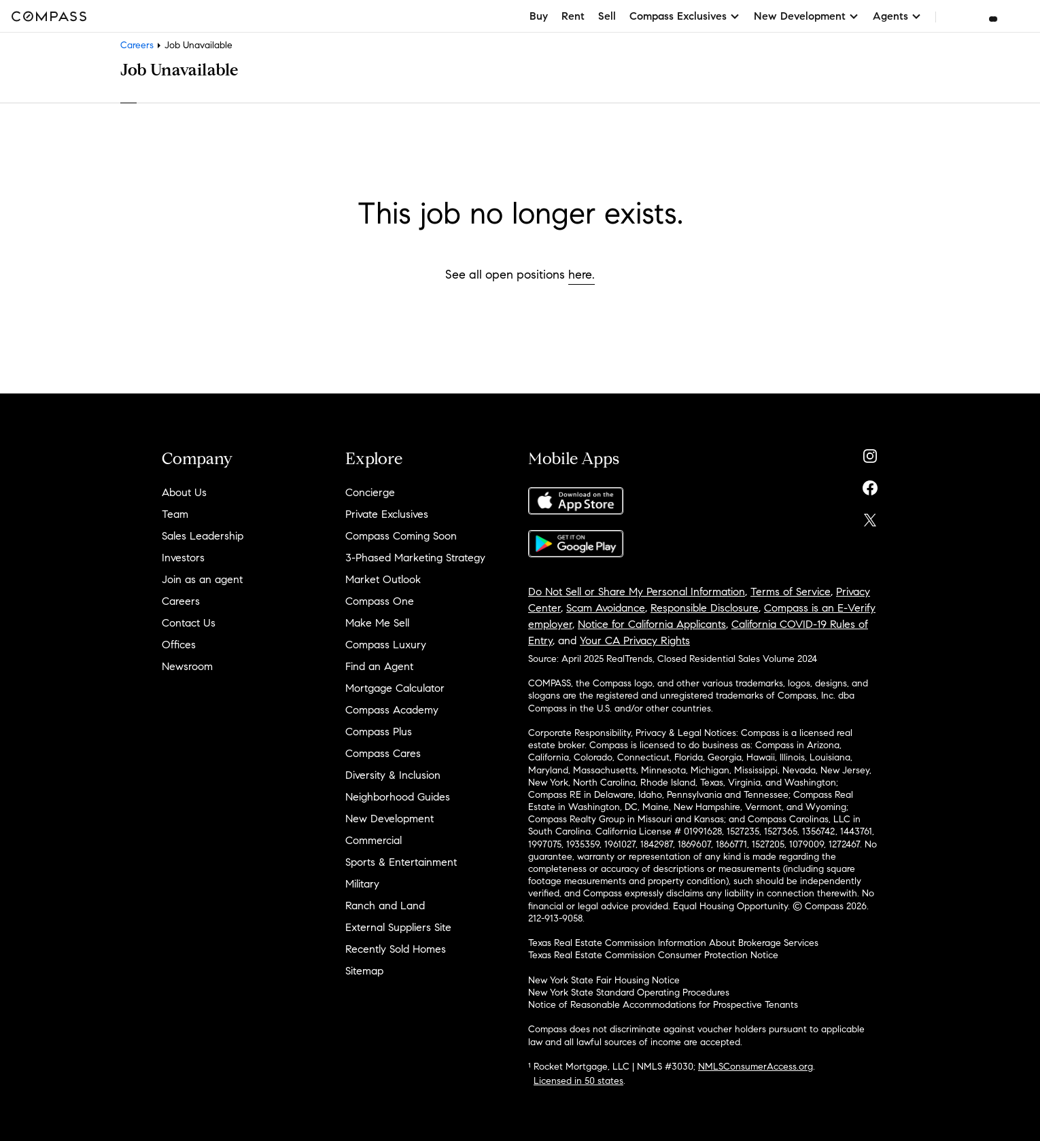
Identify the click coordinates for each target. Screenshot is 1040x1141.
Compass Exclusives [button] (684, 16)
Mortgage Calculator (395, 688)
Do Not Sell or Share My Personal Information (636, 591)
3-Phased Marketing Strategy (415, 557)
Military (362, 883)
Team (175, 514)
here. (581, 274)
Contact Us (188, 622)
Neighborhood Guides (397, 796)
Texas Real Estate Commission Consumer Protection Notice (653, 955)
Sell (607, 16)
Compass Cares (383, 753)
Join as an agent (202, 579)
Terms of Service (790, 591)
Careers (137, 45)
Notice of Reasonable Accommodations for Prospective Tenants (663, 1005)
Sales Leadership (202, 535)
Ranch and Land (385, 905)
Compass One (379, 601)
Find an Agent (379, 666)
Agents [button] (897, 16)
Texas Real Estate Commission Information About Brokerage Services (673, 943)
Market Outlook (383, 579)
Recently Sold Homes (395, 949)
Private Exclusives (386, 514)
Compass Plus (378, 731)
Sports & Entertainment (401, 862)
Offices (179, 644)
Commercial (373, 840)
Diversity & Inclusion (392, 775)
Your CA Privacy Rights (635, 640)
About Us (184, 492)
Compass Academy (391, 709)
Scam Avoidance (605, 607)
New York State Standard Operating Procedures (628, 992)
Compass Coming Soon (401, 535)
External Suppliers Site (398, 927)
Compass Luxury (385, 644)
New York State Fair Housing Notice (604, 980)
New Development (389, 818)
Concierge (370, 492)
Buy (539, 16)
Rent (573, 16)
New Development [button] (806, 16)
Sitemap (364, 970)
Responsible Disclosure (705, 607)
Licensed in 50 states (578, 1081)
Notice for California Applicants (652, 624)
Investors (183, 557)
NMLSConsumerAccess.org (755, 1066)
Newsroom (187, 666)
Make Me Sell (377, 622)
